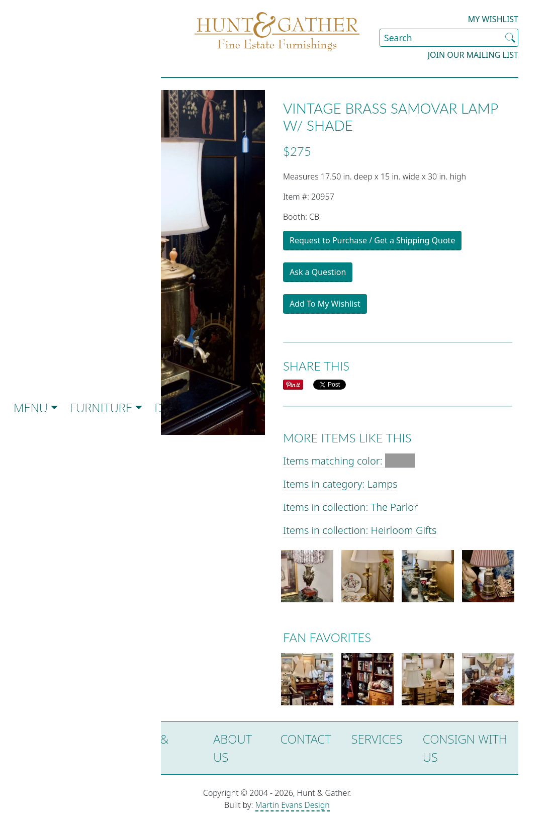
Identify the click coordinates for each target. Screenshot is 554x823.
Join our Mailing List (473, 54)
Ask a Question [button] (318, 272)
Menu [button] (31, 407)
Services (377, 738)
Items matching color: (349, 461)
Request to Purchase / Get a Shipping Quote (372, 240)
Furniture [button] (101, 407)
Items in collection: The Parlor (350, 507)
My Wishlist (493, 19)
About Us (232, 747)
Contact (305, 738)
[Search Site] (449, 38)
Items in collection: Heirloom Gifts (359, 530)
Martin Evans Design (292, 804)
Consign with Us (465, 747)
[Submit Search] (510, 38)
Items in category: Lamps (340, 484)
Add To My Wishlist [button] (325, 303)
